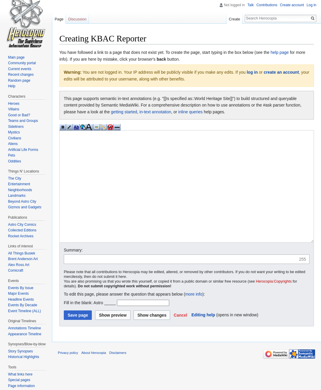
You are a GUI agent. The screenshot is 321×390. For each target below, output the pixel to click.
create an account (281, 72)
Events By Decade (22, 305)
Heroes (13, 103)
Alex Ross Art (18, 265)
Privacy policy (68, 375)
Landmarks (16, 196)
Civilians (14, 138)
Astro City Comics (22, 225)
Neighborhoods (20, 190)
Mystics (14, 132)
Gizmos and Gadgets (24, 207)
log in (252, 72)
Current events (19, 69)
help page (280, 52)
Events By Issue (20, 288)
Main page (16, 57)
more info (193, 316)
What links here (20, 374)
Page (59, 19)
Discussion (77, 19)
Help (11, 86)
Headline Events (21, 299)
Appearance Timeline (24, 334)
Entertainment (19, 184)
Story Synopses (20, 351)
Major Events (18, 293)
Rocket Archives (20, 236)
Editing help (203, 337)
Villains (13, 109)
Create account (292, 5)
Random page (19, 80)
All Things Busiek (21, 253)
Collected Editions (22, 230)
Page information (21, 386)
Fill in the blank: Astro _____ (90, 325)
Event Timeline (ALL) (24, 311)
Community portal (22, 63)
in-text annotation (155, 111)
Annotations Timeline (24, 328)
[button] (180, 337)
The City (14, 178)
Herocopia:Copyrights (274, 304)
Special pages (19, 380)
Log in (311, 5)
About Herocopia (94, 375)
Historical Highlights (23, 357)
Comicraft (15, 270)
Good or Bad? (19, 115)
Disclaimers (117, 375)
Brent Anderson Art (23, 259)
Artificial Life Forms (23, 150)
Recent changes (21, 74)
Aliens (13, 144)
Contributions (266, 5)
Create (234, 19)
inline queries (190, 111)
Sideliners (16, 127)
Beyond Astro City (22, 201)
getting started (124, 111)
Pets (11, 155)
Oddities (14, 161)
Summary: (73, 272)
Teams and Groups (23, 121)
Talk (250, 5)
